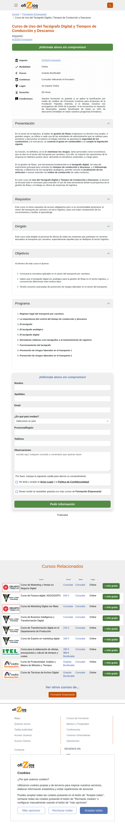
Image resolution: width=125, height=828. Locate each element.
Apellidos (19, 394)
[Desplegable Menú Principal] (16, 5)
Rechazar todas (62, 810)
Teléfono (19, 439)
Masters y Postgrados (78, 724)
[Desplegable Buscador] (110, 5)
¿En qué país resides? (26, 416)
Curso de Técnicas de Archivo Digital (40, 672)
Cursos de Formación (78, 718)
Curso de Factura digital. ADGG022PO (41, 595)
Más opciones (31, 810)
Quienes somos (22, 724)
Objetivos (22, 253)
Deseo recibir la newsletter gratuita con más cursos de (60, 491)
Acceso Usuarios (23, 735)
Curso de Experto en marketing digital (40, 638)
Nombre (18, 383)
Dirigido (20, 226)
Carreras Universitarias (78, 735)
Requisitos (23, 199)
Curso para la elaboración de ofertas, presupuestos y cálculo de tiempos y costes (40, 653)
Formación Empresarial (62, 694)
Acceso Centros (22, 741)
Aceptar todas (94, 810)
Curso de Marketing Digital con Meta (39, 606)
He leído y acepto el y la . (54, 482)
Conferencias (73, 729)
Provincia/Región (23, 427)
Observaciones (22, 450)
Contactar (19, 750)
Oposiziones (73, 741)
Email (17, 405)
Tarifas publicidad (23, 729)
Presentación (25, 123)
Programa (22, 303)
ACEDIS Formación (22, 39)
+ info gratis (111, 586)
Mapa (17, 718)
